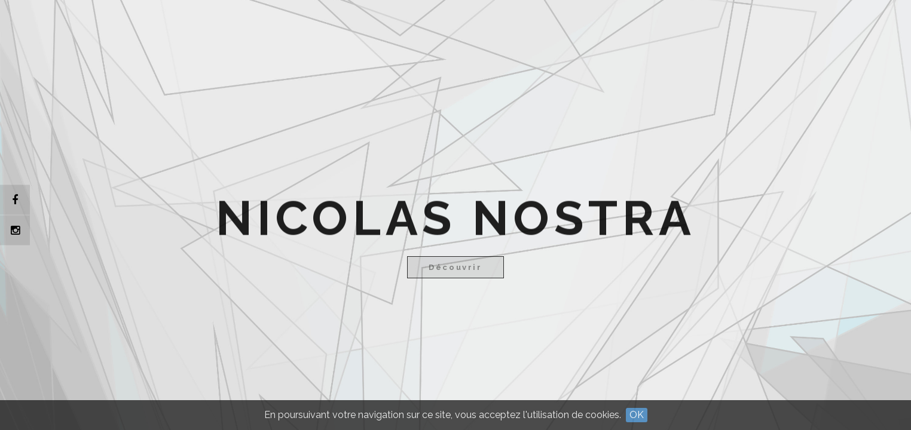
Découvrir (455, 267)
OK (636, 414)
